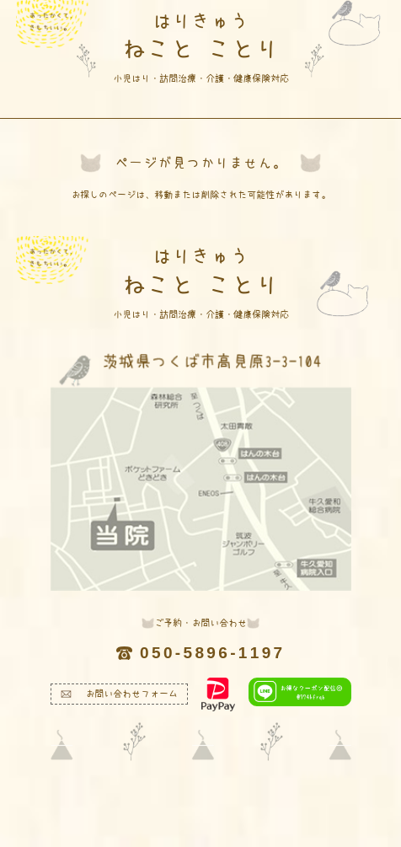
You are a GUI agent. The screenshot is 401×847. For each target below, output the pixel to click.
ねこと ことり (201, 46)
